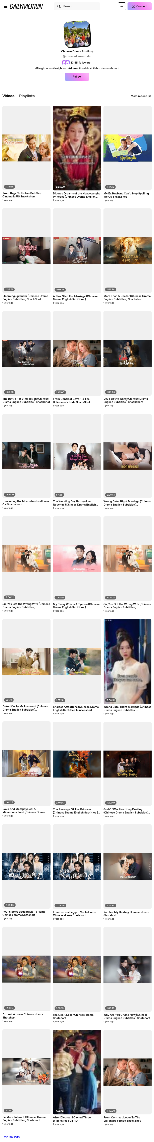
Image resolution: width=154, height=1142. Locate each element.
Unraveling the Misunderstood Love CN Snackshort (25, 503)
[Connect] (140, 6)
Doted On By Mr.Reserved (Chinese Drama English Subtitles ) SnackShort (25, 708)
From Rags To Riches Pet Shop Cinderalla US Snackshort (22, 195)
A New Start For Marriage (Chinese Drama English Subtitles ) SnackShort (75, 298)
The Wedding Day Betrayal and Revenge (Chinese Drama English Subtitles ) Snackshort (74, 503)
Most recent (141, 96)
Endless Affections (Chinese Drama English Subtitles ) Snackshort (76, 708)
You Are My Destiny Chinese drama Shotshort (126, 914)
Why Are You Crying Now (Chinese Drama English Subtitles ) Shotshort (126, 1016)
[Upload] (122, 6)
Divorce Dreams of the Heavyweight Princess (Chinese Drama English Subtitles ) (76, 195)
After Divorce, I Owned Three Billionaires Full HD (72, 1119)
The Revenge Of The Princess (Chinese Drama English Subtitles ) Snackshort (75, 811)
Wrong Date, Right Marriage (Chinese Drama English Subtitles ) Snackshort (127, 503)
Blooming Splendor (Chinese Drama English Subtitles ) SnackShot (25, 298)
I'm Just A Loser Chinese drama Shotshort (22, 1016)
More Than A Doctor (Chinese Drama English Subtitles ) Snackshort (127, 298)
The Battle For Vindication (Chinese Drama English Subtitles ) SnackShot (26, 400)
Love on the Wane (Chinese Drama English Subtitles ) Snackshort (125, 400)
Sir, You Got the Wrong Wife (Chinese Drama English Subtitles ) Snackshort (26, 605)
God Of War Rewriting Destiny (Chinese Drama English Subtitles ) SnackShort (125, 811)
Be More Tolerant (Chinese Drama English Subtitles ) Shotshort (24, 1119)
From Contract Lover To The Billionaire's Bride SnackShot (71, 400)
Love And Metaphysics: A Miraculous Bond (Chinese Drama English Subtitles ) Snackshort (23, 810)
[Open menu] (5, 6)
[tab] (8, 96)
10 (18, 1137)
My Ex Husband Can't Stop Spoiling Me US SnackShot (126, 195)
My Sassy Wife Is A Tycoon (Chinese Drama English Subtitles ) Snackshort (76, 606)
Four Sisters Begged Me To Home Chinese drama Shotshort (24, 913)
